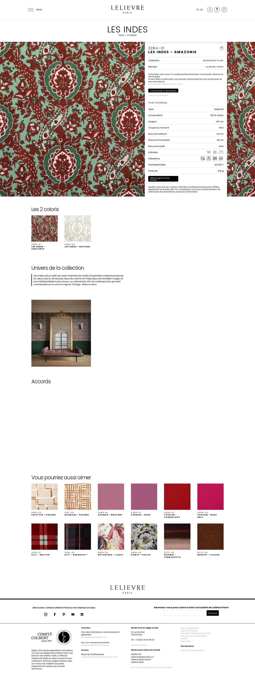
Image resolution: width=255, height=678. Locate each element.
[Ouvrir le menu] (35, 9)
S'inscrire (212, 613)
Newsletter (186, 641)
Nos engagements (190, 628)
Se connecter (154, 84)
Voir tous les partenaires (192, 650)
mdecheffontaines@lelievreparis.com (99, 657)
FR (197, 9)
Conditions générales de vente (196, 633)
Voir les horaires (139, 645)
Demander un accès (173, 84)
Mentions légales (189, 630)
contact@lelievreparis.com (94, 637)
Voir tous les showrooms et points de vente (151, 667)
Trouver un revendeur (158, 95)
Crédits (184, 638)
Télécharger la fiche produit (159, 179)
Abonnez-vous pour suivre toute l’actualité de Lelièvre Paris (191, 607)
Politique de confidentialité (194, 636)
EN (201, 9)
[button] (44, 232)
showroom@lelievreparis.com (95, 645)
